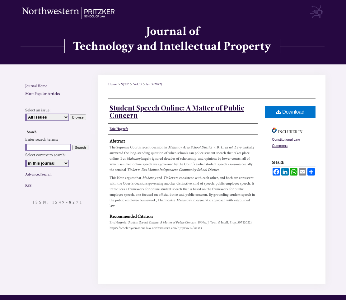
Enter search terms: (41, 139)
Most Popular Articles (42, 93)
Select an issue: (37, 110)
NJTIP (125, 84)
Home (112, 84)
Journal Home (36, 86)
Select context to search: (45, 155)
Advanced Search (38, 174)
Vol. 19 (137, 84)
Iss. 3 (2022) (154, 84)
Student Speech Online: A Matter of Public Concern (177, 111)
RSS (28, 185)
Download (290, 112)
